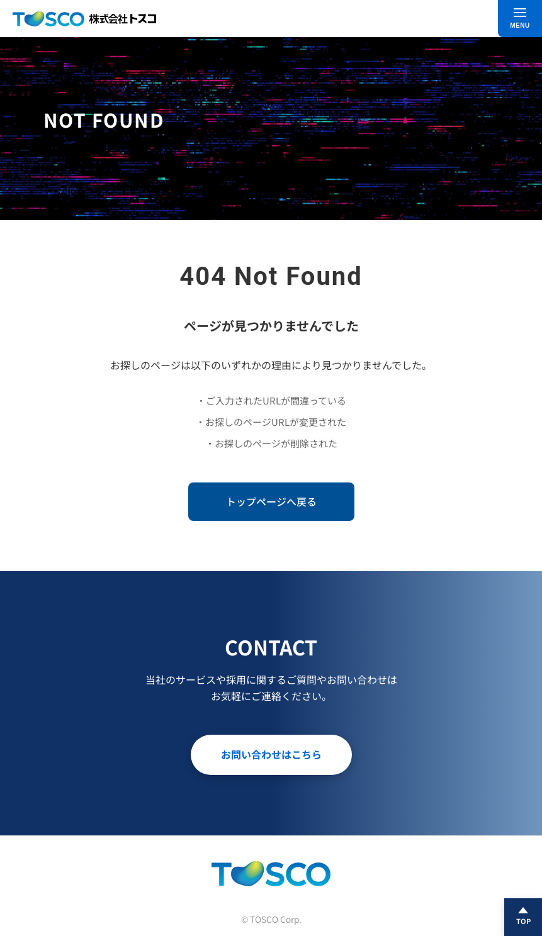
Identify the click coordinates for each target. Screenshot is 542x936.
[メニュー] (520, 18)
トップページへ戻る (271, 501)
